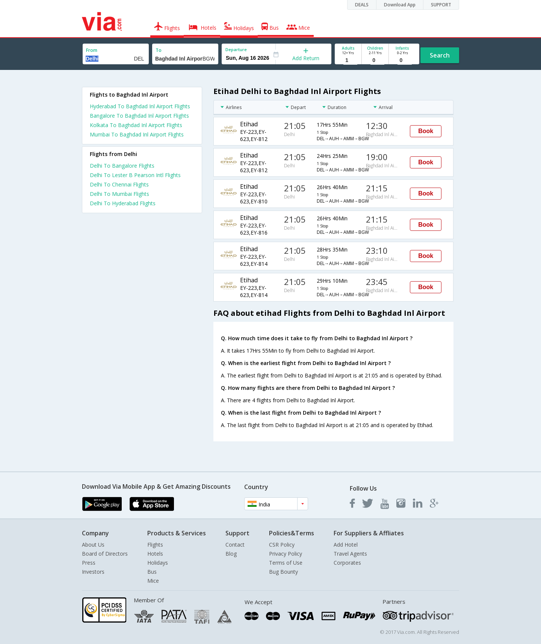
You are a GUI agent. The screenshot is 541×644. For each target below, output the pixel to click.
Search (440, 55)
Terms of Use (285, 562)
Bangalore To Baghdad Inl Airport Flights (139, 115)
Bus (152, 571)
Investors (93, 571)
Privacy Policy (285, 553)
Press (88, 562)
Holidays (157, 562)
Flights (155, 544)
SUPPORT (441, 5)
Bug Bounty (283, 571)
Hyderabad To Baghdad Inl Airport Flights (140, 106)
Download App (400, 5)
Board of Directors (105, 553)
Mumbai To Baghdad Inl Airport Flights (137, 134)
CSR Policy (282, 544)
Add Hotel (346, 544)
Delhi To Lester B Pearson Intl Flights (135, 175)
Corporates (347, 562)
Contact (235, 544)
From (91, 50)
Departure (236, 49)
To (159, 50)
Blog (231, 553)
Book (425, 131)
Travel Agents (350, 553)
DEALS (362, 5)
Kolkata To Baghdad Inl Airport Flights (136, 125)
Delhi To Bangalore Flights (122, 165)
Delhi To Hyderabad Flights (123, 203)
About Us (93, 544)
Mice (153, 580)
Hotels (155, 553)
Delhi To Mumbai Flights (119, 193)
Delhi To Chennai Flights (119, 184)
